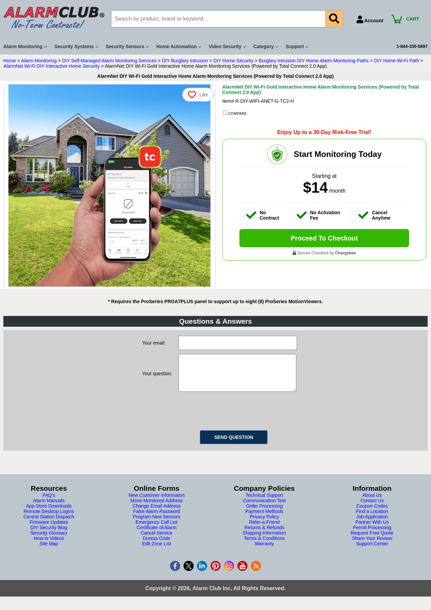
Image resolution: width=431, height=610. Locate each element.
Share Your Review (372, 545)
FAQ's (48, 502)
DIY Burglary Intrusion (185, 60)
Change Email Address (156, 512)
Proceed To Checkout (324, 238)
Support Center (372, 550)
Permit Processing (372, 534)
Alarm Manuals (48, 507)
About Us (372, 502)
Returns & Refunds (264, 534)
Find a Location (372, 518)
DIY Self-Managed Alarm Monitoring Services (109, 60)
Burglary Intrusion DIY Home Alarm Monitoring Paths (314, 60)
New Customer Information (157, 502)
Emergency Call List (157, 529)
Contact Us (372, 507)
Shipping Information (264, 539)
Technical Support (264, 502)
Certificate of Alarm (156, 534)
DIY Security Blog (48, 534)
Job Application (372, 523)
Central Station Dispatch (49, 523)
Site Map (48, 550)
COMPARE (235, 113)
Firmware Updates (49, 529)
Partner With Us (372, 529)
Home (9, 60)
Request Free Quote (372, 539)
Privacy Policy (264, 523)
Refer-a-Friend (264, 529)
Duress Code (156, 545)
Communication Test (264, 507)
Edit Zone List (156, 550)
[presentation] (229, 417)
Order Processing (264, 512)
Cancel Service (156, 539)
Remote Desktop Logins (49, 518)
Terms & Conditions (264, 545)
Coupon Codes (372, 512)
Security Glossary (48, 539)
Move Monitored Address (157, 507)
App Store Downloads (48, 512)
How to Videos (49, 545)
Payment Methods (264, 518)
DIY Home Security (233, 60)
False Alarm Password (156, 518)
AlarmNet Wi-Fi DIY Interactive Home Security (51, 66)
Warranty (264, 550)
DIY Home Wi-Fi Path (396, 60)
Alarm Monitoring (39, 60)
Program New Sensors (156, 523)
